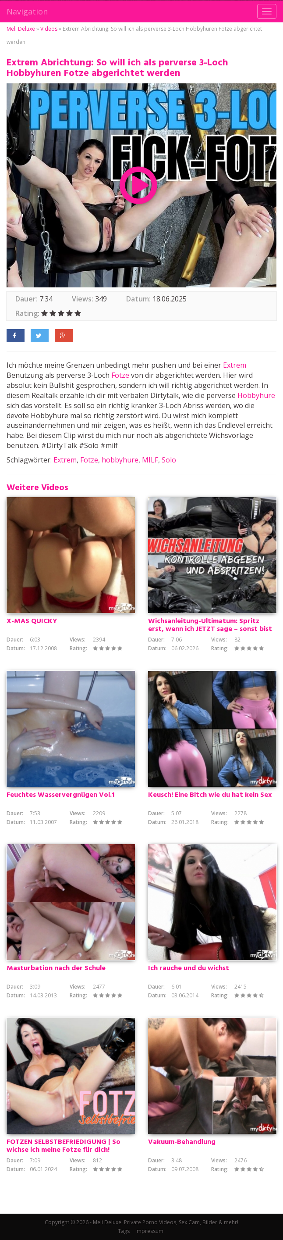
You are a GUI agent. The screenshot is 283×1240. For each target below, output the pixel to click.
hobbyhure (120, 460)
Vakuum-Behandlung (182, 1142)
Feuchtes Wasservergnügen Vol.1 (60, 795)
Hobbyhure (256, 395)
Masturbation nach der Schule (56, 968)
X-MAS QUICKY (32, 621)
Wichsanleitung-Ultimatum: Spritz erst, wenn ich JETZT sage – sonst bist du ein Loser (210, 629)
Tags (124, 1231)
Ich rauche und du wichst (188, 968)
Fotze (120, 375)
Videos (48, 28)
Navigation (27, 11)
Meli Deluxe (21, 28)
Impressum (149, 1231)
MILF (150, 460)
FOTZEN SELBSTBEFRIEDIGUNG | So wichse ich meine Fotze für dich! (63, 1146)
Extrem (234, 365)
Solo (169, 460)
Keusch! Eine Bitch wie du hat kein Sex (210, 795)
